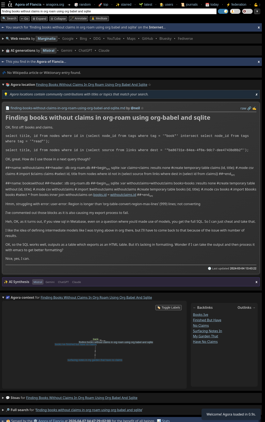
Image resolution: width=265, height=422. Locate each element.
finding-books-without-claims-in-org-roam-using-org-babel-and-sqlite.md (67, 108)
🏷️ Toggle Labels (168, 307)
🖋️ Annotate (78, 18)
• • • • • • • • (100, 38)
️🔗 (249, 108)
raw (243, 108)
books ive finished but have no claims (207, 320)
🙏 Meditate (99, 18)
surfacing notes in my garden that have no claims (207, 336)
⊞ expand (39, 18)
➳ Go (24, 18)
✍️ (254, 108)
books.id (100, 194)
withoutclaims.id (123, 194)
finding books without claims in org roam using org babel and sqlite (81, 397)
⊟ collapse (58, 18)
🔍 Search (9, 18)
